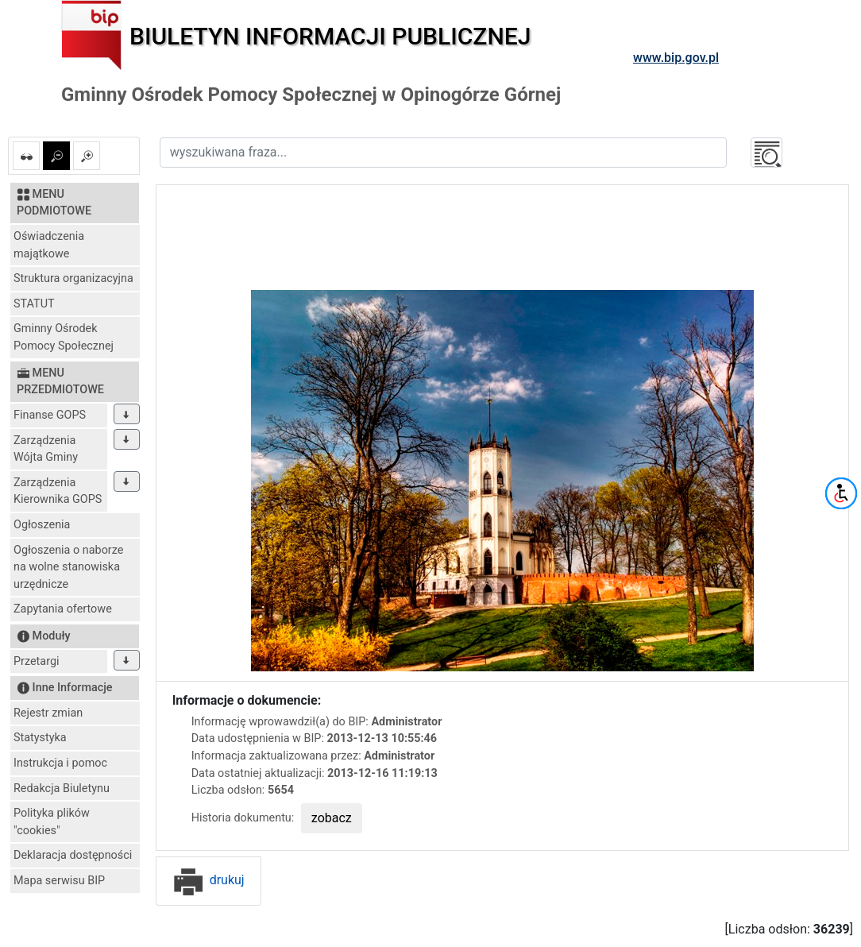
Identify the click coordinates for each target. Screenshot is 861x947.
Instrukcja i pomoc (60, 763)
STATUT (34, 304)
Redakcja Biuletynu (62, 788)
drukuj (208, 879)
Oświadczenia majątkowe (49, 245)
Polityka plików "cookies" (52, 821)
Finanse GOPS (50, 415)
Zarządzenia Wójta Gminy (46, 449)
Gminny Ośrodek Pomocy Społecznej (64, 337)
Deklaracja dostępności (73, 855)
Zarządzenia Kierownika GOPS (58, 491)
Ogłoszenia (42, 524)
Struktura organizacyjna (73, 278)
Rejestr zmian (48, 713)
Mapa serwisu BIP (59, 880)
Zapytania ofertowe (63, 609)
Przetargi (36, 661)
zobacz (331, 817)
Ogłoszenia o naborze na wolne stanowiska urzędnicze (68, 567)
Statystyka (40, 737)
